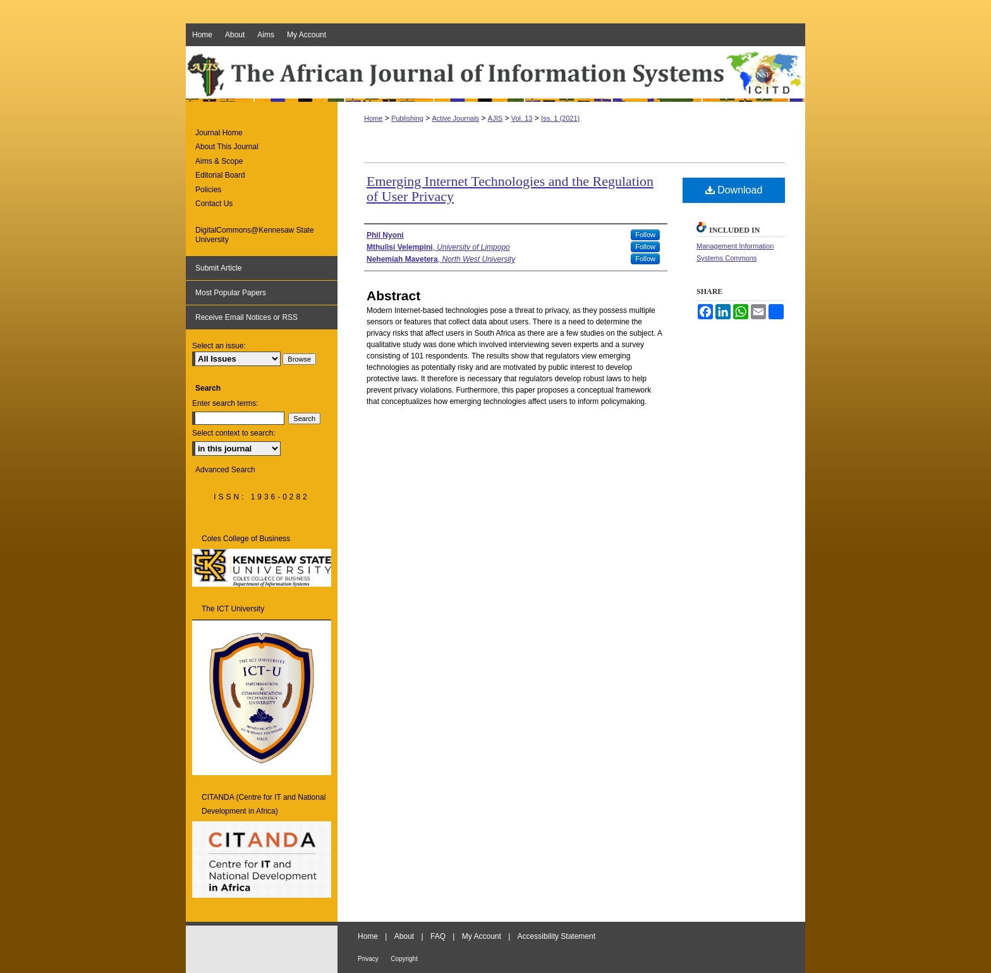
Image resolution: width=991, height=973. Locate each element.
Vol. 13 (522, 118)
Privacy (368, 958)
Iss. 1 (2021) (560, 118)
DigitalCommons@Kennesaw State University (254, 234)
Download (734, 190)
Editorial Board (220, 175)
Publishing (407, 118)
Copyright (404, 958)
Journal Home (219, 132)
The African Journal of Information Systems (495, 74)
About (404, 936)
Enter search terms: (225, 403)
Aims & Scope (219, 161)
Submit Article (218, 268)
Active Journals (456, 118)
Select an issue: (219, 345)
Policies (208, 189)
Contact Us (214, 203)
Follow (645, 234)
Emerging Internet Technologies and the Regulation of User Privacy (510, 188)
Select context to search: (233, 433)
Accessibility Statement (556, 936)
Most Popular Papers (230, 292)
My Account (481, 936)
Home (373, 118)
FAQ (438, 936)
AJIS (495, 118)
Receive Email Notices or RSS (246, 317)
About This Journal (226, 146)
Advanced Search (225, 469)
